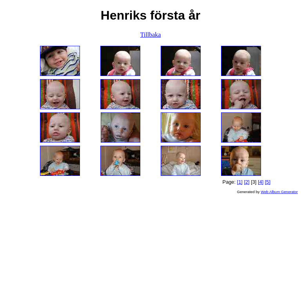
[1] (240, 182)
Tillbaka (150, 34)
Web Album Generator (279, 192)
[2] (246, 182)
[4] (260, 182)
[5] (267, 182)
